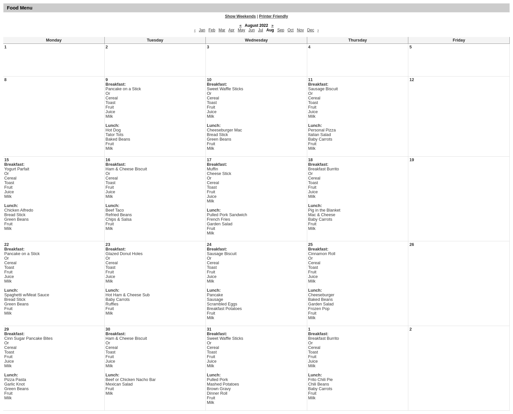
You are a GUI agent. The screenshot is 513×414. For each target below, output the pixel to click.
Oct (291, 30)
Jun (251, 30)
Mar (222, 30)
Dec (310, 30)
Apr (231, 30)
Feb (211, 30)
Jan (202, 30)
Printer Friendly (273, 16)
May (241, 30)
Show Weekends (240, 16)
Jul (260, 30)
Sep (280, 30)
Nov (300, 30)
